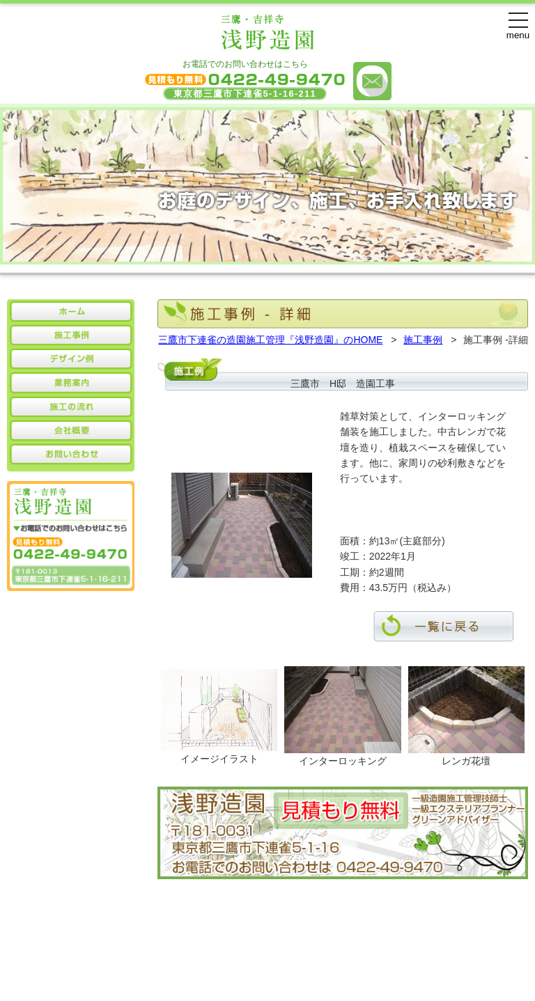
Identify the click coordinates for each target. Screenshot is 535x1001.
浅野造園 (224, 971)
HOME (119, 949)
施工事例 (422, 339)
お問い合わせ (402, 949)
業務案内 (284, 949)
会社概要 (338, 949)
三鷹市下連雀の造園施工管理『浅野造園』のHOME (270, 339)
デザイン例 (226, 949)
